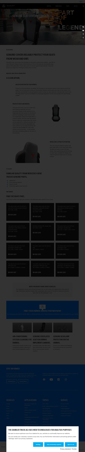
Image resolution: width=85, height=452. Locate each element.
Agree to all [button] (71, 444)
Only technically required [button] (54, 444)
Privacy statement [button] (65, 449)
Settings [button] (38, 444)
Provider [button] (74, 449)
